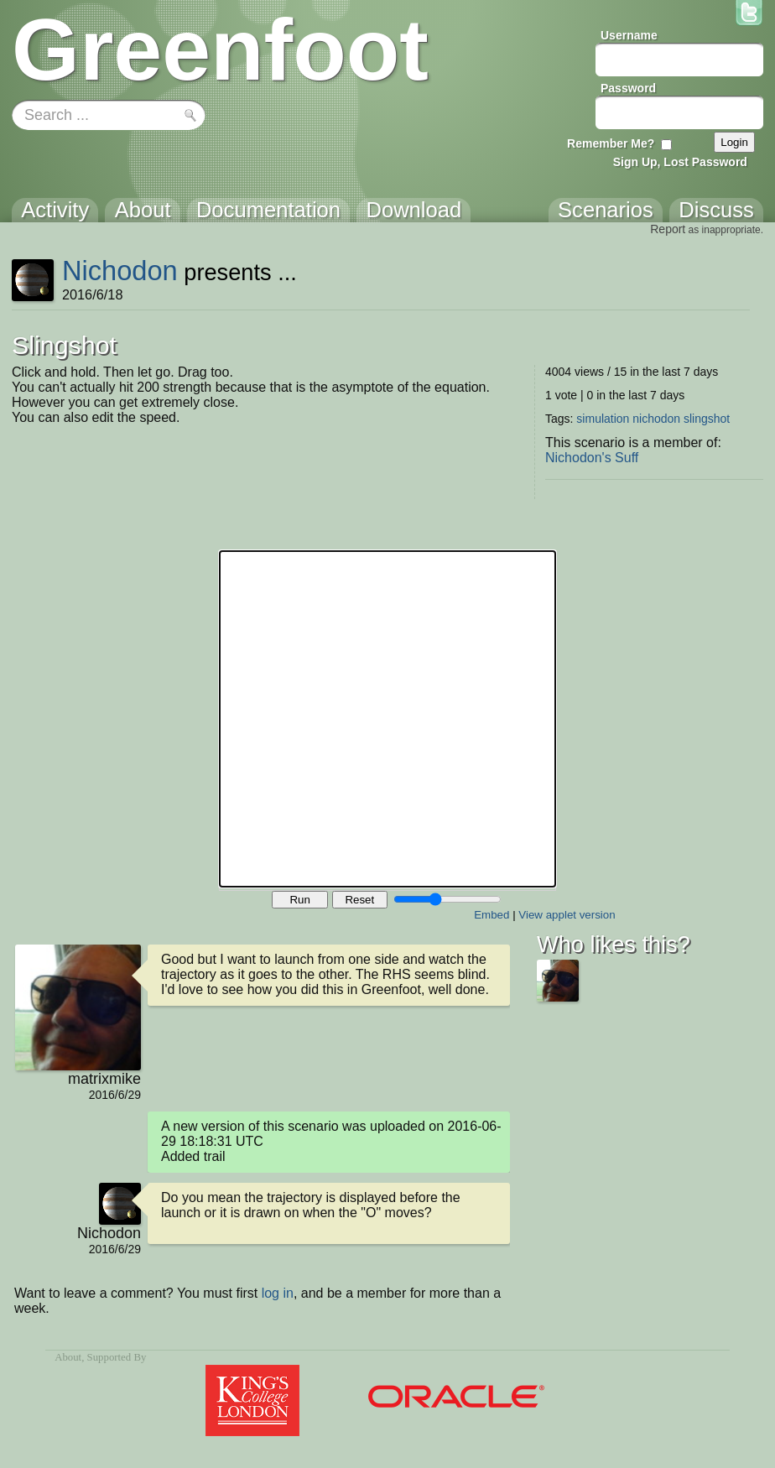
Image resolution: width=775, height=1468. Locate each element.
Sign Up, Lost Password (680, 162)
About (68, 1357)
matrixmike (104, 1078)
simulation (602, 418)
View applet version (566, 914)
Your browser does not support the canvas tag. (387, 719)
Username (629, 35)
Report (667, 229)
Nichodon (120, 270)
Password (628, 88)
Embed (491, 914)
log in (278, 1293)
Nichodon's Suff (591, 457)
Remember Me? (610, 143)
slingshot (707, 418)
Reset (359, 899)
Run (299, 899)
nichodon (656, 418)
